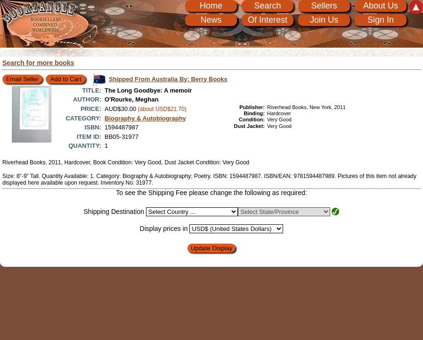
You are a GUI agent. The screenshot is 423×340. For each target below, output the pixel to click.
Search (267, 5)
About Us (380, 5)
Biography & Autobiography (145, 118)
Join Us (324, 20)
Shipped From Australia (168, 79)
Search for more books (38, 63)
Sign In (380, 20)
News (210, 20)
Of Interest (267, 20)
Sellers (324, 5)
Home (211, 5)
